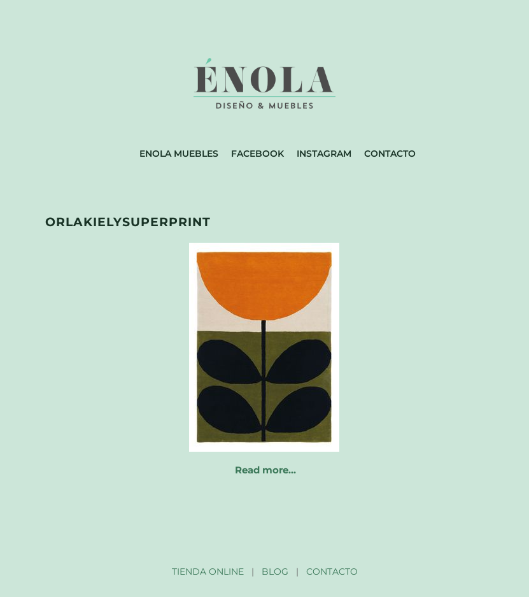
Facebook (257, 153)
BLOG (275, 571)
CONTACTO (332, 571)
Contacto (390, 153)
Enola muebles (178, 153)
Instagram (324, 153)
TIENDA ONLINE (208, 571)
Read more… (265, 470)
